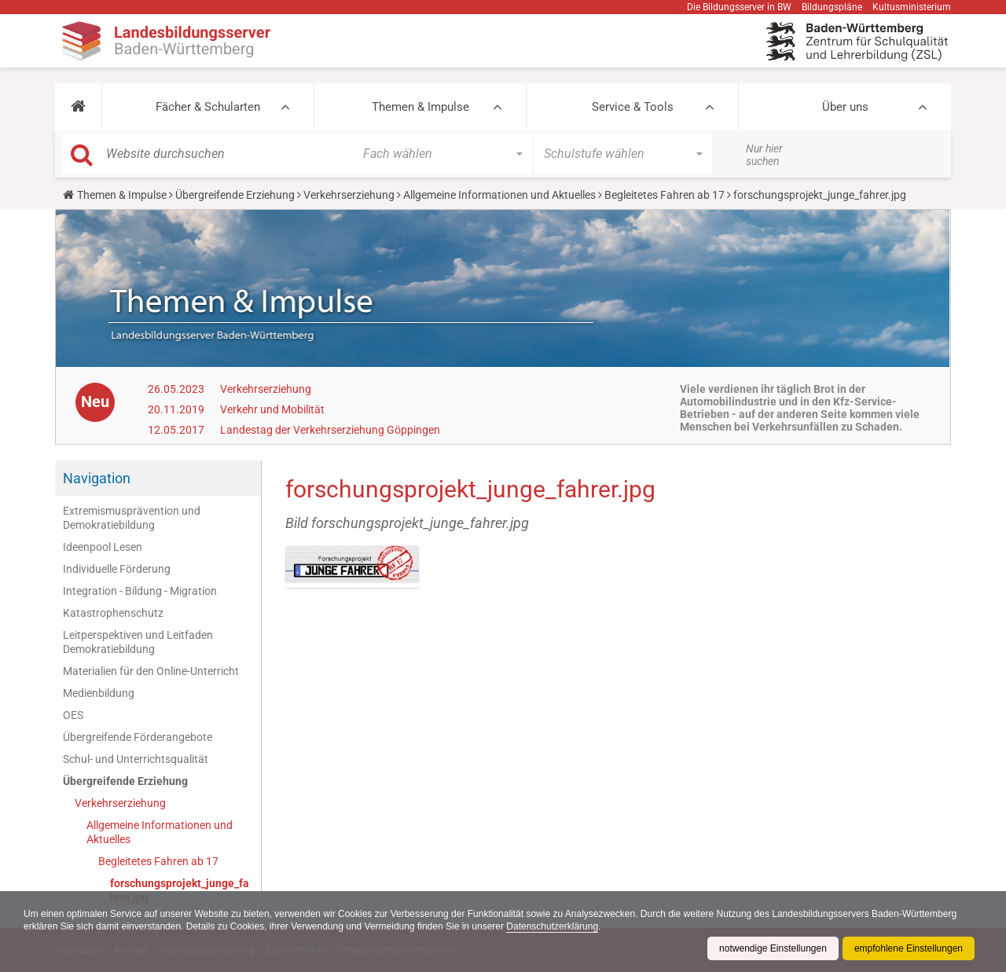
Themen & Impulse (420, 107)
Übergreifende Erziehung (235, 195)
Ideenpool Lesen (102, 547)
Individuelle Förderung (117, 569)
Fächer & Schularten (208, 107)
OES (73, 715)
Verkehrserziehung (349, 195)
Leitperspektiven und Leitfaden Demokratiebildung (138, 642)
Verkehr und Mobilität (272, 409)
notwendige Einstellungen (773, 948)
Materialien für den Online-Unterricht (151, 671)
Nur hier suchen (764, 154)
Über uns (845, 107)
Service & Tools (633, 107)
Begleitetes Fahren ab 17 (664, 195)
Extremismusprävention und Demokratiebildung (131, 517)
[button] (78, 107)
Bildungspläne (832, 7)
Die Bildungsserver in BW (739, 7)
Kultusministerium (911, 7)
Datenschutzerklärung (552, 926)
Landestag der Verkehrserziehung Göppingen (330, 430)
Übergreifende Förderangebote (137, 737)
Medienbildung (98, 693)
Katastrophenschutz (113, 613)
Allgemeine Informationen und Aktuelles (499, 195)
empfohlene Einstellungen (908, 948)
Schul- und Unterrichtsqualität (135, 759)
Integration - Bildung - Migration (140, 591)
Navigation (96, 478)
